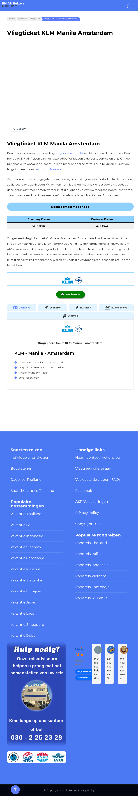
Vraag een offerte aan (93, 468)
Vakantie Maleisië (25, 569)
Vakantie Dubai (24, 635)
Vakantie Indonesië (27, 536)
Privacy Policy (87, 512)
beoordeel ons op (84, 677)
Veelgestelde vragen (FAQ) (97, 479)
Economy (52, 308)
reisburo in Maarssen (49, 169)
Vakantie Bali (22, 525)
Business (83, 308)
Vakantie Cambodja (27, 558)
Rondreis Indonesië (92, 565)
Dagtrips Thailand (26, 479)
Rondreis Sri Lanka (91, 598)
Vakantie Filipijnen (27, 591)
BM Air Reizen (13, 3)
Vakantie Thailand (26, 514)
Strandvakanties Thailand (32, 490)
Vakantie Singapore (27, 624)
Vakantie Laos (22, 613)
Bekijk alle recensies (85, 671)
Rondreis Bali (86, 554)
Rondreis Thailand (91, 543)
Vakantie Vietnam (26, 547)
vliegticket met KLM (69, 153)
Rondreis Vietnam (90, 576)
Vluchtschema (116, 308)
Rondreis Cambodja (92, 587)
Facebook (83, 490)
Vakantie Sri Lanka (26, 580)
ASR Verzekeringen (91, 501)
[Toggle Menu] (133, 5)
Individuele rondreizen (30, 457)
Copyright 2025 (88, 524)
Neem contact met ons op (97, 457)
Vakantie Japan (23, 602)
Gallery (21, 128)
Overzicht (21, 308)
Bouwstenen (21, 468)
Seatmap (70, 316)
